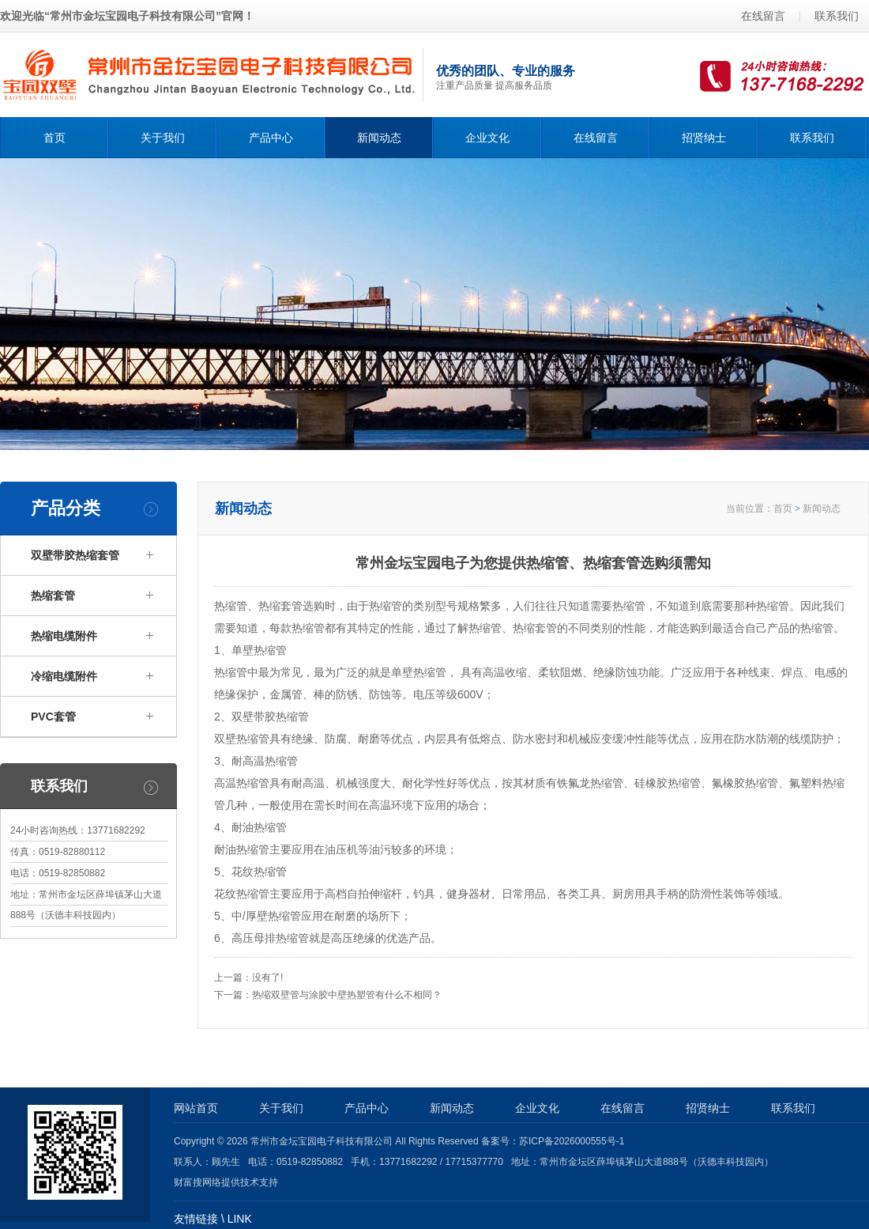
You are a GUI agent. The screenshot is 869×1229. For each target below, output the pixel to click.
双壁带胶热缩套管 (75, 555)
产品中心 (271, 137)
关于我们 (163, 137)
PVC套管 (53, 716)
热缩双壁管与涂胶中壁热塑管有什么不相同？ (347, 994)
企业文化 (487, 137)
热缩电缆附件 (64, 636)
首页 (54, 137)
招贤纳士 (704, 137)
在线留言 (763, 15)
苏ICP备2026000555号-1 (571, 1141)
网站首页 (196, 1108)
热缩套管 (53, 595)
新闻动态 (379, 137)
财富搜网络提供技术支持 (226, 1182)
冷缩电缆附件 (64, 676)
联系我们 (836, 15)
